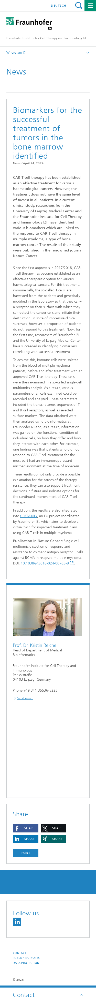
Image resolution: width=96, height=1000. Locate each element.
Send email (25, 698)
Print (25, 853)
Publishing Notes (26, 958)
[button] (25, 828)
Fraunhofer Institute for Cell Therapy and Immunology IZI (46, 38)
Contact (19, 953)
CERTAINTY (28, 516)
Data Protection (26, 963)
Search (78, 5)
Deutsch (58, 5)
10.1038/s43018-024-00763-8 (45, 563)
